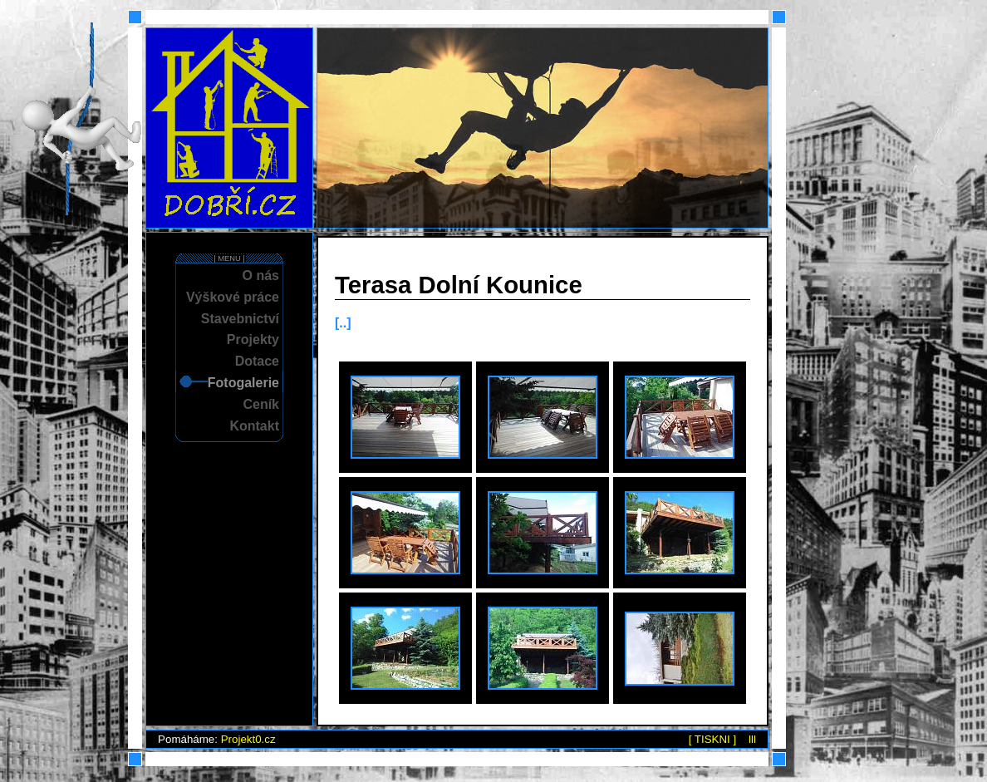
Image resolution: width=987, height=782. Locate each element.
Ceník (261, 404)
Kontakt (254, 426)
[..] (343, 323)
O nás (261, 275)
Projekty (253, 339)
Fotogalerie (243, 383)
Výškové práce (232, 297)
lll (752, 739)
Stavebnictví (240, 319)
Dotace (257, 361)
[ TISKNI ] (713, 739)
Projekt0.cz (248, 739)
